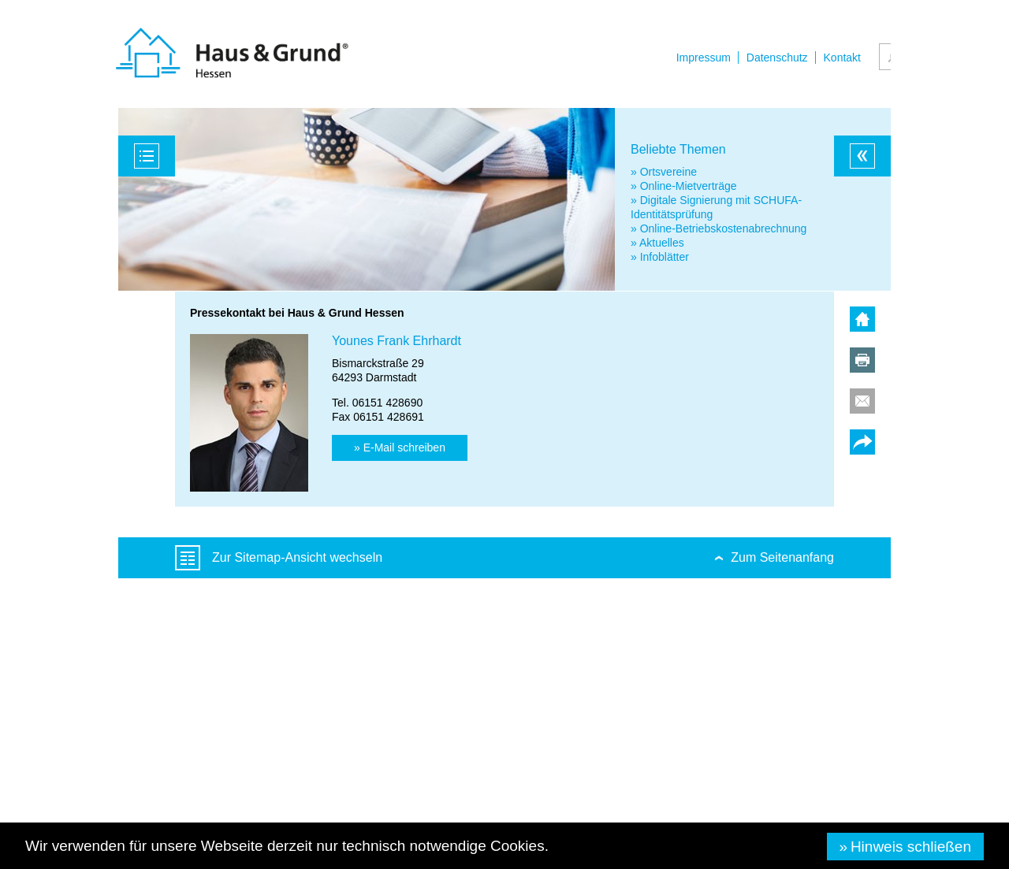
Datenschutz (777, 57)
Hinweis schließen (911, 846)
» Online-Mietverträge (684, 186)
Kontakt (842, 57)
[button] (399, 448)
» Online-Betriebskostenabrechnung (718, 228)
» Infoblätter (660, 257)
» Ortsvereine (664, 171)
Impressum (703, 57)
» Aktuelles (657, 242)
